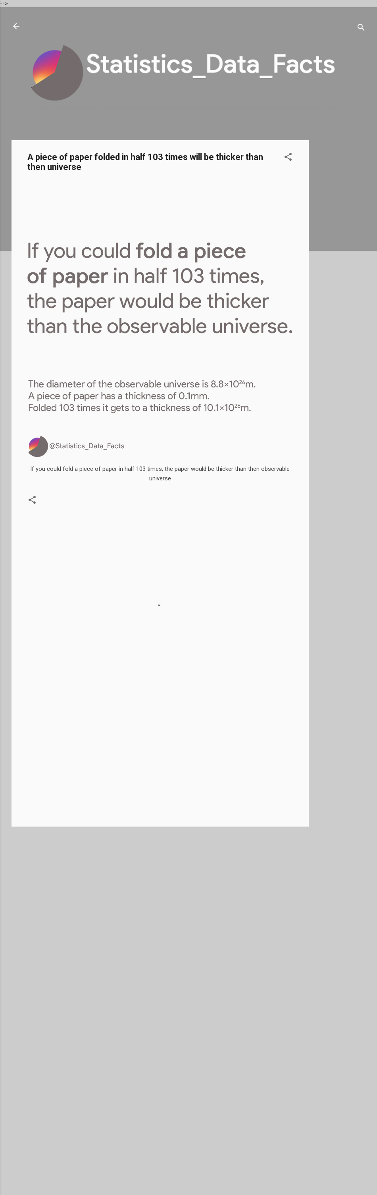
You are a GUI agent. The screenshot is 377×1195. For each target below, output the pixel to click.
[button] (288, 158)
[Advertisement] (340, 259)
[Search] (361, 29)
